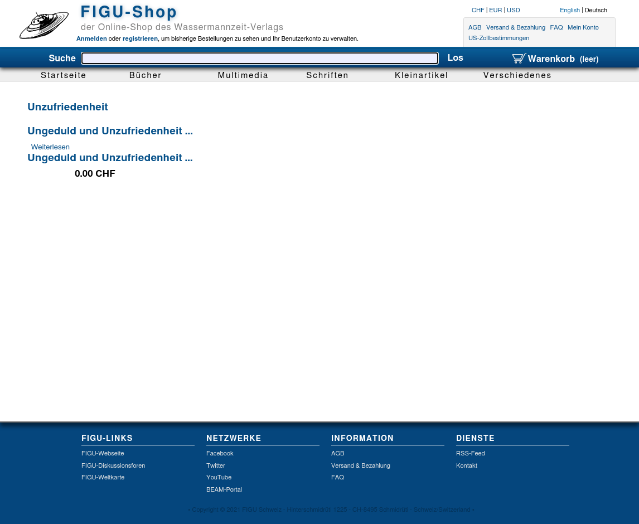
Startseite (64, 75)
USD (513, 10)
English (570, 10)
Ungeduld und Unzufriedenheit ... (110, 131)
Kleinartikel (422, 75)
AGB (475, 28)
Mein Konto (583, 28)
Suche (62, 58)
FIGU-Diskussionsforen (113, 466)
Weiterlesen (50, 147)
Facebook (220, 453)
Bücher (145, 75)
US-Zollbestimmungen (498, 39)
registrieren (139, 39)
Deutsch (596, 10)
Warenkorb (554, 59)
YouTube (218, 477)
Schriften (327, 75)
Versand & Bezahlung (515, 28)
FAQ (556, 28)
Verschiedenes (517, 75)
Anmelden (91, 39)
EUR (495, 10)
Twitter (215, 466)
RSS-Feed (470, 453)
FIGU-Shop (129, 13)
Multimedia (243, 75)
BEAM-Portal (224, 490)
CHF (478, 10)
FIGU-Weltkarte (102, 477)
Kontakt (466, 466)
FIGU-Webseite (102, 453)
